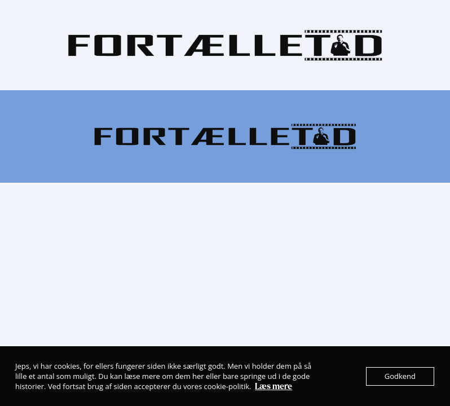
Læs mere (273, 386)
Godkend (400, 376)
